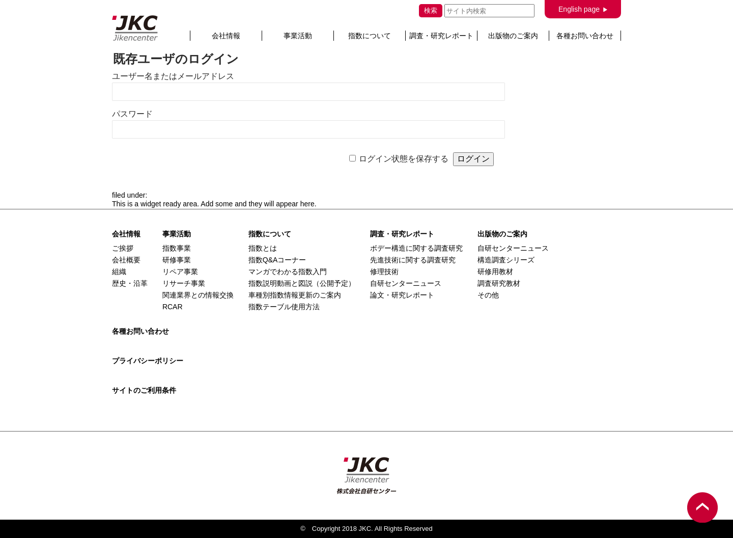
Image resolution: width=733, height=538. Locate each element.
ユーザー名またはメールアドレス (173, 76)
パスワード (132, 114)
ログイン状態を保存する (403, 158)
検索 (430, 10)
